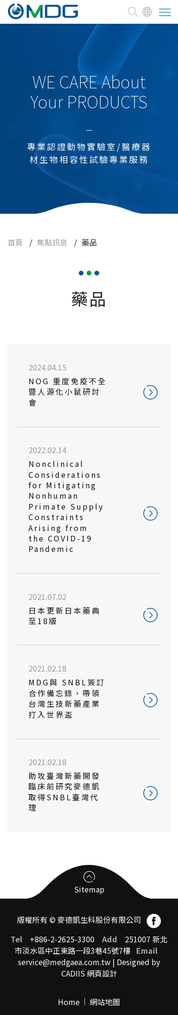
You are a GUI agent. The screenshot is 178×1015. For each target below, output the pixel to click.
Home (69, 1002)
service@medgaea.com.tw (64, 962)
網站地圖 (105, 1002)
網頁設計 (102, 973)
